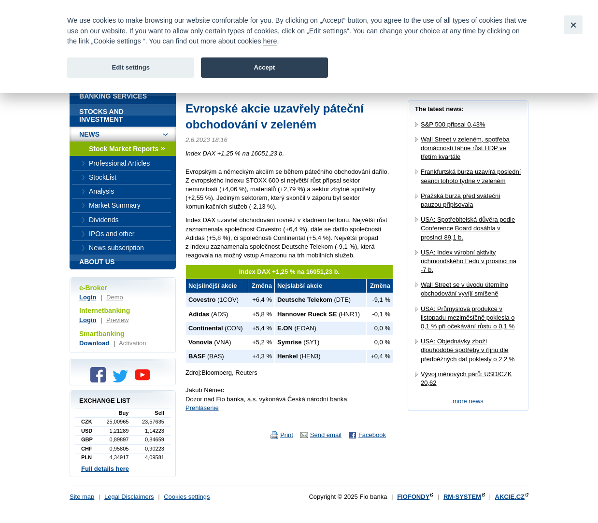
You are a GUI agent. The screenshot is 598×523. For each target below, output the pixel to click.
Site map (82, 496)
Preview (117, 320)
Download (94, 343)
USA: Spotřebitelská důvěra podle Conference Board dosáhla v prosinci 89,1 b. (468, 228)
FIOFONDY (413, 496)
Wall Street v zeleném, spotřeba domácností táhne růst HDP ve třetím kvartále (465, 148)
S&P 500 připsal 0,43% (453, 124)
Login (87, 297)
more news (468, 401)
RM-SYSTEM (462, 496)
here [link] (270, 41)
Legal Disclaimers (129, 496)
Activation (132, 343)
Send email (326, 434)
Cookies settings (187, 496)
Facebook (372, 434)
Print (286, 434)
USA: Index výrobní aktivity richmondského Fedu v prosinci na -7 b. (468, 261)
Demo (114, 297)
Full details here (105, 468)
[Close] (573, 24)
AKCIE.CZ (510, 496)
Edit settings (131, 67)
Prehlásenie (202, 407)
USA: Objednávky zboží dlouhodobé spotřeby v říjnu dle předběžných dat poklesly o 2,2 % (467, 350)
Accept (264, 67)
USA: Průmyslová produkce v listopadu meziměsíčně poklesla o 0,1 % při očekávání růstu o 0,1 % (467, 317)
